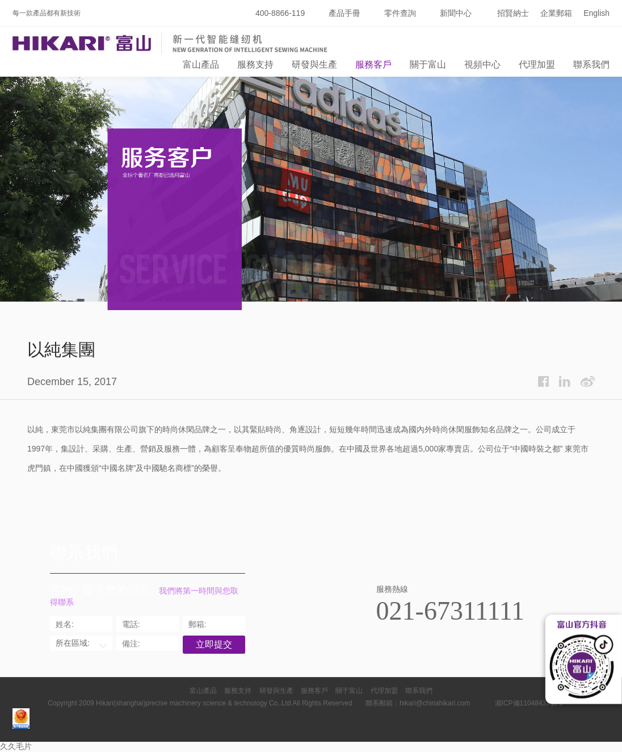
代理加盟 (537, 64)
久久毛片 (16, 746)
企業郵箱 (556, 13)
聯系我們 (591, 64)
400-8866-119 (280, 13)
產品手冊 (344, 13)
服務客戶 (373, 64)
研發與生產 (314, 64)
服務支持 (255, 64)
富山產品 (201, 64)
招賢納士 (513, 13)
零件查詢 (400, 13)
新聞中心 (456, 13)
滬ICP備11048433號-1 (529, 703)
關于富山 (428, 64)
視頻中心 (482, 64)
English (596, 13)
